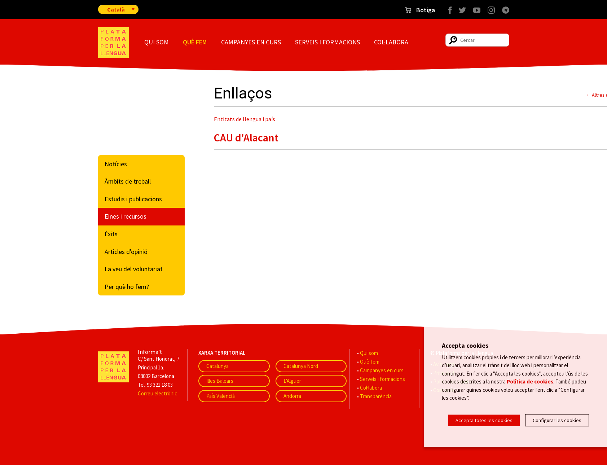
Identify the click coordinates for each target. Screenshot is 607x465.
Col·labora (391, 42)
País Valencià (220, 395)
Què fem (195, 42)
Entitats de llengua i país (244, 119)
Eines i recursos (125, 216)
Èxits (111, 234)
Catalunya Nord (300, 366)
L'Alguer (292, 380)
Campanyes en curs (251, 42)
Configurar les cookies (557, 420)
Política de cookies (530, 386)
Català (116, 9)
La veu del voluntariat (134, 269)
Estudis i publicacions (133, 199)
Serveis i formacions (327, 42)
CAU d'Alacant (246, 137)
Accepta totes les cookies (484, 420)
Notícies (116, 164)
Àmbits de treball (128, 181)
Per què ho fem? (127, 286)
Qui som (156, 42)
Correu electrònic (157, 393)
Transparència (376, 396)
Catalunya (217, 366)
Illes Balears (219, 380)
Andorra (292, 395)
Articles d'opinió (126, 251)
